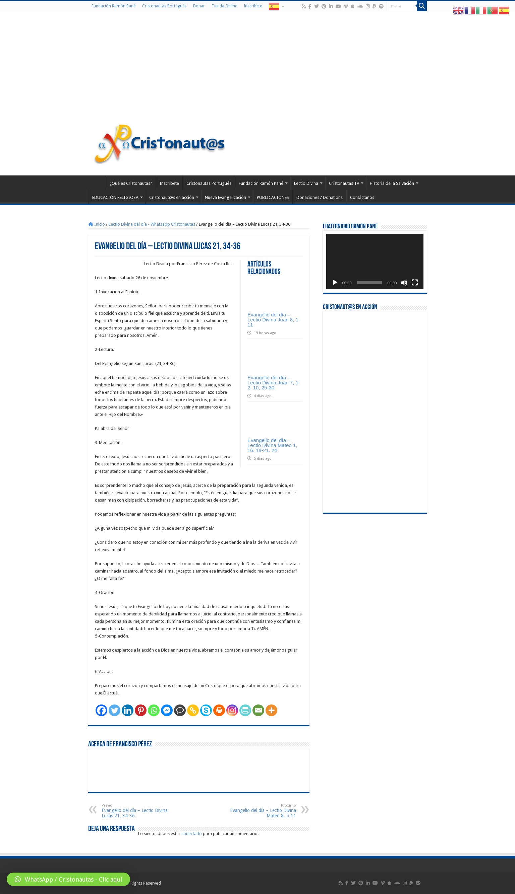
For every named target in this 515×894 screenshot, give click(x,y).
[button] (68, 879)
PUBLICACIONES (273, 197)
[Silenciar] (404, 282)
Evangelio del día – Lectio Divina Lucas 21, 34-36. (136, 810)
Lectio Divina (306, 183)
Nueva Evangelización (225, 197)
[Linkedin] (127, 710)
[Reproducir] (335, 282)
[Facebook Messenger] (167, 710)
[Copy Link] (193, 710)
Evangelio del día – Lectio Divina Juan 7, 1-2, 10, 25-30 (273, 382)
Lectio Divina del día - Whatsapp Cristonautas (152, 224)
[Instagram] (232, 710)
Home (97, 182)
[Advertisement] (257, 68)
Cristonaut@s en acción (171, 197)
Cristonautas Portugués (164, 6)
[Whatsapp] (154, 710)
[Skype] (206, 710)
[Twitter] (114, 710)
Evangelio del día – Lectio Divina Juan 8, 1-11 (273, 319)
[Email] (258, 710)
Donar (199, 6)
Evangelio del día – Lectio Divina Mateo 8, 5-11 (261, 810)
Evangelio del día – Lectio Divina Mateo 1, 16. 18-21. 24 (272, 445)
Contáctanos (362, 197)
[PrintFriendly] (245, 710)
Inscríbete (253, 6)
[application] (374, 261)
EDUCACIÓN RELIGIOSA (115, 197)
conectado (191, 833)
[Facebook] (101, 710)
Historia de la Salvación (392, 183)
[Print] (219, 710)
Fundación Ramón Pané (113, 6)
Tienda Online (224, 6)
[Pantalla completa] (414, 282)
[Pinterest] (141, 710)
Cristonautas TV (344, 183)
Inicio (96, 224)
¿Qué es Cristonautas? (131, 183)
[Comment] (180, 710)
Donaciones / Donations (319, 197)
